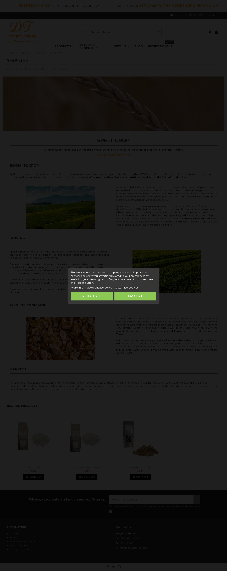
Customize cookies (126, 287)
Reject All (91, 296)
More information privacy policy (91, 287)
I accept (135, 296)
